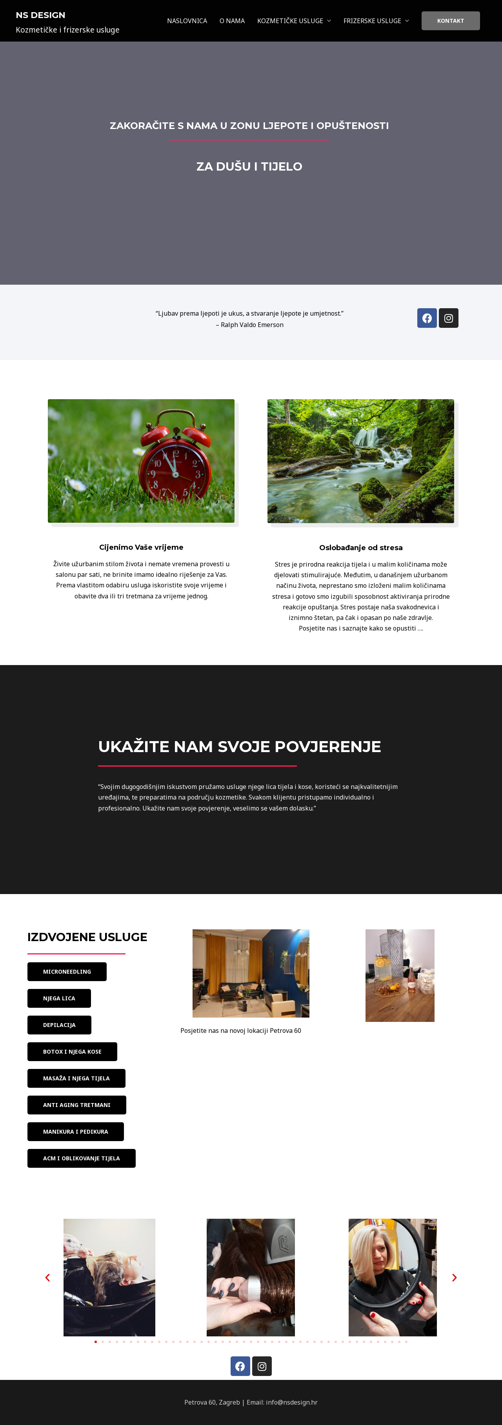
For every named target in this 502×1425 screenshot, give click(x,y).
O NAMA (232, 20)
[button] (67, 971)
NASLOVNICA (187, 20)
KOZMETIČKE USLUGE (290, 20)
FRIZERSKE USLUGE (372, 20)
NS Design (40, 15)
